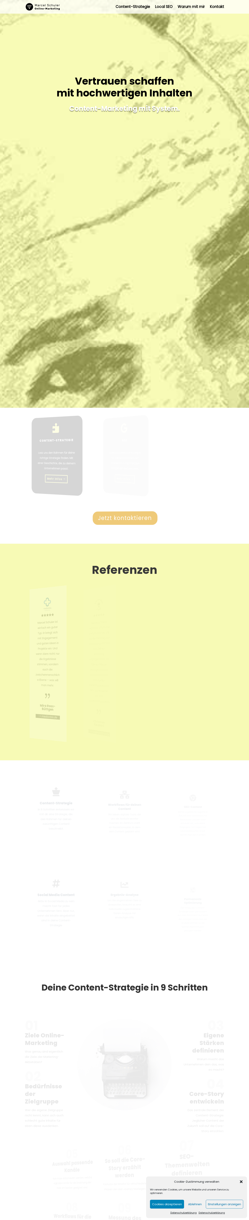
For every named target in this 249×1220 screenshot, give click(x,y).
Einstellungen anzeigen (224, 1204)
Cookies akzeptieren (167, 1204)
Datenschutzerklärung (183, 1212)
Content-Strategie (133, 7)
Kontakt (217, 7)
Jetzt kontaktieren (125, 518)
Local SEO (164, 7)
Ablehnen (195, 1204)
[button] (241, 1182)
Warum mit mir (191, 7)
